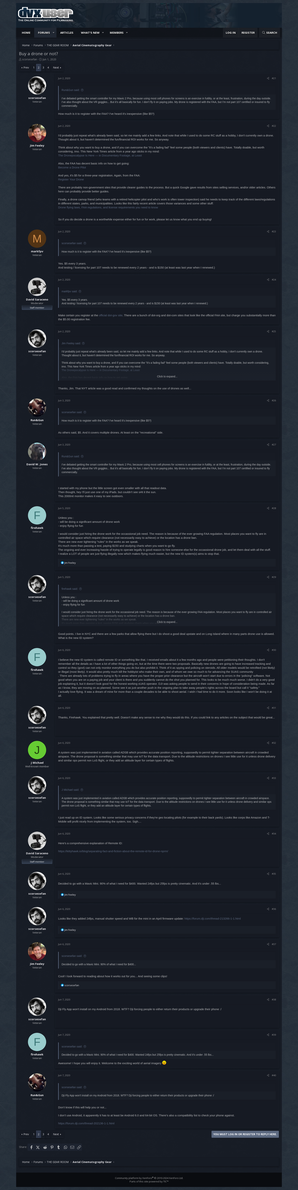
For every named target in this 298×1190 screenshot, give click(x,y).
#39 (274, 1034)
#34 (274, 833)
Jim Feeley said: (71, 343)
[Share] (268, 78)
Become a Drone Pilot (72, 167)
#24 (274, 279)
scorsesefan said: (72, 243)
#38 (274, 999)
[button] (53, 32)
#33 (274, 778)
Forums (44, 32)
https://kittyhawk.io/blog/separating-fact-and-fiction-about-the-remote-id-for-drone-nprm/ (113, 851)
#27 (274, 444)
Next (56, 67)
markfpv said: (69, 291)
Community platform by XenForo (149, 1178)
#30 (274, 650)
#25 (274, 331)
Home (26, 32)
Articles (66, 32)
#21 (274, 78)
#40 (274, 1075)
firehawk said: (70, 588)
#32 (274, 742)
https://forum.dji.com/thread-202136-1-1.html (86, 1123)
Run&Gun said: (71, 90)
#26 (274, 400)
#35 (274, 873)
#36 (274, 909)
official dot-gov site (110, 315)
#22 (274, 126)
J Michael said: (70, 789)
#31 (274, 707)
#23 (274, 231)
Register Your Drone (71, 179)
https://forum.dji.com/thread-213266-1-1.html (213, 918)
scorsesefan (29, 59)
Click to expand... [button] (167, 376)
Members (117, 32)
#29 (274, 577)
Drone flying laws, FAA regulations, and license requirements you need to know (108, 207)
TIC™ (166, 1181)
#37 (274, 944)
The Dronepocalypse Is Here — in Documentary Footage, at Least (100, 155)
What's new (90, 32)
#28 (274, 508)
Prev (26, 67)
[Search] (269, 32)
